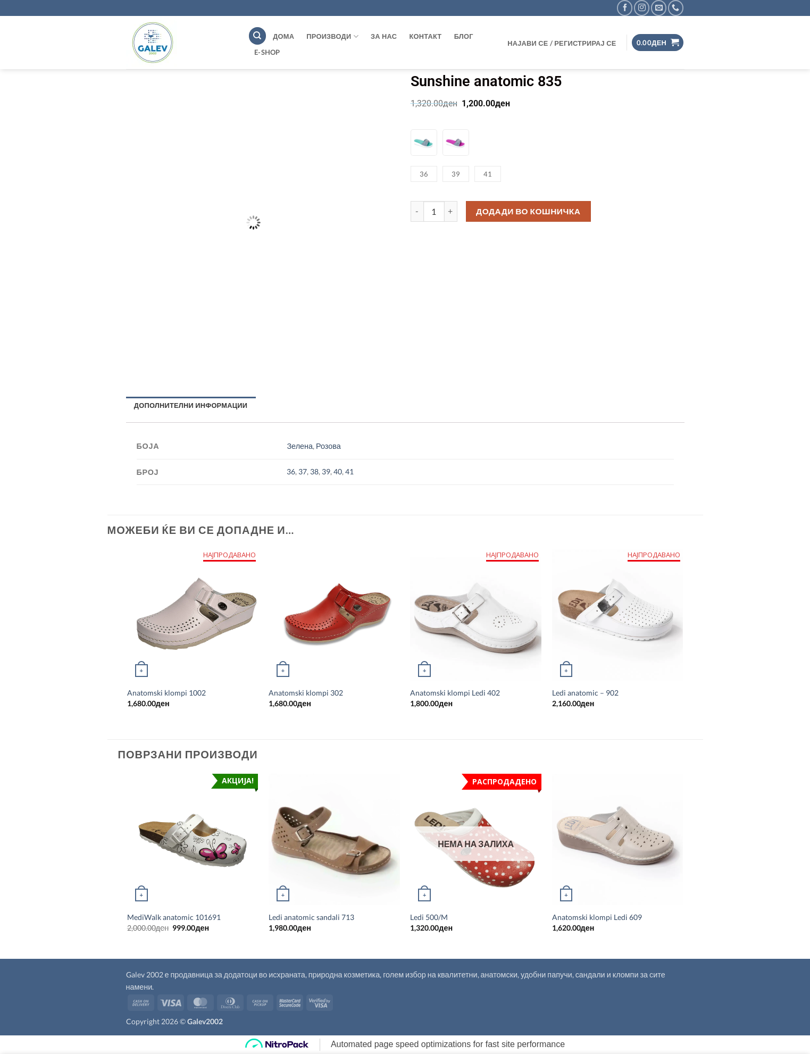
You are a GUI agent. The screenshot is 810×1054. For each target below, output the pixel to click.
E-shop (267, 52)
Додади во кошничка (528, 211)
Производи (332, 36)
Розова (328, 445)
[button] (562, 43)
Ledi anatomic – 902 (585, 692)
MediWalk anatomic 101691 (174, 917)
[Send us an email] (658, 7)
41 (349, 471)
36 (291, 471)
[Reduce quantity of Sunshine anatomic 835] (417, 211)
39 (326, 471)
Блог (463, 36)
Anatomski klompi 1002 (166, 692)
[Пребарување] (257, 36)
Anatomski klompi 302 (306, 692)
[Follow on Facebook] (624, 7)
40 (337, 471)
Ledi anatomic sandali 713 (311, 917)
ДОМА (283, 36)
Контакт (425, 36)
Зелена (300, 445)
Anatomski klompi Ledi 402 (455, 692)
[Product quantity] (434, 211)
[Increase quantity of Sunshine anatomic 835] (451, 211)
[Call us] (675, 7)
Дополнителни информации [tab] (190, 405)
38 (314, 471)
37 (302, 471)
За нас (384, 36)
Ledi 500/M (429, 917)
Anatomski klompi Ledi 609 (597, 917)
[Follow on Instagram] (641, 7)
